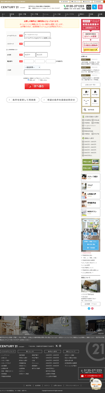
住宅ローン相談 (24, 373)
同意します (31, 80)
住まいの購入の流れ (71, 357)
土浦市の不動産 (50, 373)
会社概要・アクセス (91, 304)
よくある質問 (86, 265)
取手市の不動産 (50, 371)
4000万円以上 (50, 368)
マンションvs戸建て (71, 365)
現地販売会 (22, 363)
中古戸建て (95, 93)
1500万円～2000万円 (52, 357)
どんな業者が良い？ (87, 272)
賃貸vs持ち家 (69, 360)
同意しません (42, 80)
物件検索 (89, 110)
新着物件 (34, 365)
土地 (86, 102)
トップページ (5, 355)
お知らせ (4, 357)
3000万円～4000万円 (52, 365)
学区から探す (23, 357)
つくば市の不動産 (51, 376)
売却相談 (4, 373)
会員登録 (22, 368)
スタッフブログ (6, 363)
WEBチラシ (23, 365)
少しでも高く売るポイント (89, 262)
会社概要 (4, 365)
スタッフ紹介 (5, 360)
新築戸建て (86, 93)
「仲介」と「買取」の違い (89, 258)
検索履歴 (97, 1)
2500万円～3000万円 (52, 363)
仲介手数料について (87, 267)
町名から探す (23, 360)
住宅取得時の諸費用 (71, 363)
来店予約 (28, 385)
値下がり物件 (36, 368)
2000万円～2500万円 (52, 360)
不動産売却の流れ (87, 255)
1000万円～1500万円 (52, 355)
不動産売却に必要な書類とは (90, 270)
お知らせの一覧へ (90, 84)
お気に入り (76, 1)
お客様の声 (4, 368)
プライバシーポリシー (72, 385)
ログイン (22, 371)
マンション (95, 102)
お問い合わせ (58, 385)
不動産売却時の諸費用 (88, 260)
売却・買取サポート (7, 371)
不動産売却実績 (86, 253)
